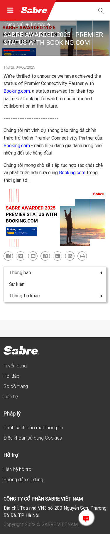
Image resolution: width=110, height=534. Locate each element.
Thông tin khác (55, 296)
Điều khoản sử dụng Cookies (33, 438)
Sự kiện (16, 284)
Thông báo (55, 272)
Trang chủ (14, 24)
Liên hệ (11, 396)
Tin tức (38, 24)
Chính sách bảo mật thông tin (33, 427)
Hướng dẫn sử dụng (23, 479)
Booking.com (17, 91)
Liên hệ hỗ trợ (17, 469)
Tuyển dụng (15, 366)
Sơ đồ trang (16, 386)
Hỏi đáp (11, 376)
